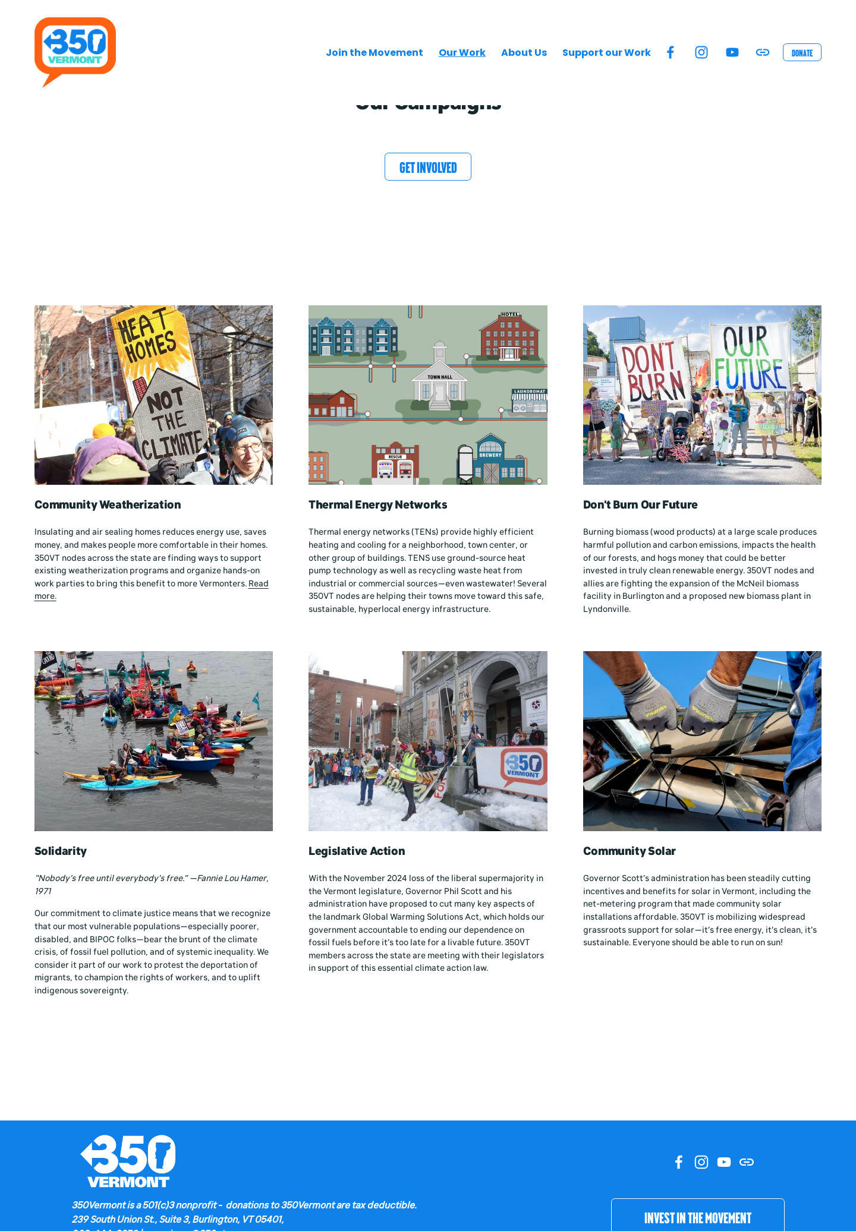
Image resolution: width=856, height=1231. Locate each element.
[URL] (762, 52)
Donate (802, 52)
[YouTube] (732, 52)
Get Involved (428, 166)
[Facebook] (670, 52)
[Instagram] (701, 52)
